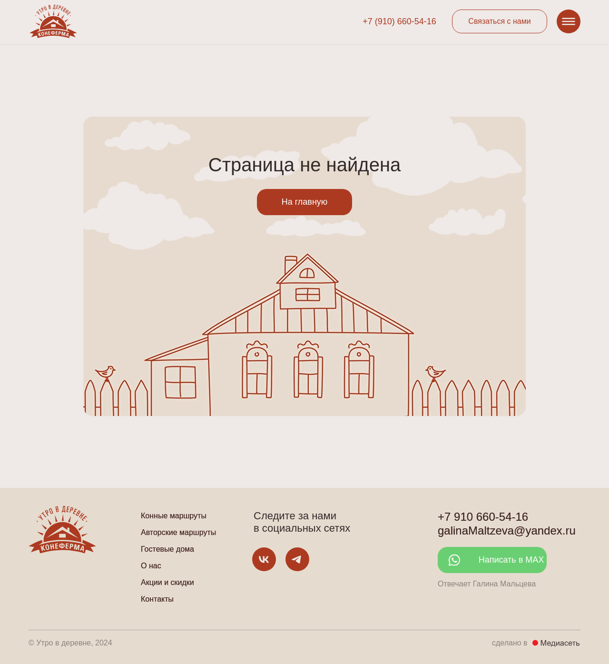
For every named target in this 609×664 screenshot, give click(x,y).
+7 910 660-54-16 (483, 516)
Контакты (157, 599)
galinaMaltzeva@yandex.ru (507, 530)
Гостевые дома (167, 549)
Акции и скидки (167, 582)
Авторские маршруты (178, 532)
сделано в (510, 643)
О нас (151, 566)
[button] (499, 21)
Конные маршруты (173, 516)
